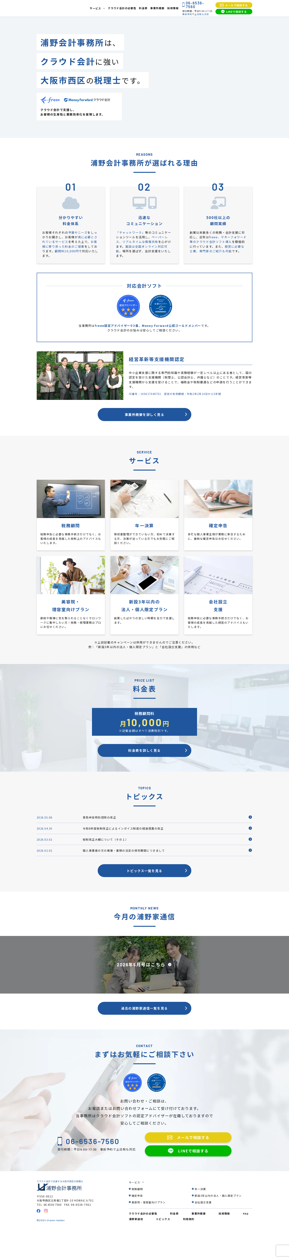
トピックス (163, 1245)
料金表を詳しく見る (144, 759)
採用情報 (173, 8)
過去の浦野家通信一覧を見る (144, 1031)
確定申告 (137, 1221)
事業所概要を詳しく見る (144, 417)
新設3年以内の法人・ (218, 1221)
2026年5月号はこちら (141, 985)
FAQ (245, 1239)
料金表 (143, 8)
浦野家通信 (136, 1245)
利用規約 (188, 1245)
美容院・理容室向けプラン (149, 1228)
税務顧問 (137, 1215)
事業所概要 (157, 8)
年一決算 (200, 1215)
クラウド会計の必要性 (122, 8)
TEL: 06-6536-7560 (50, 1230)
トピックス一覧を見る (144, 889)
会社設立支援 (203, 1228)
